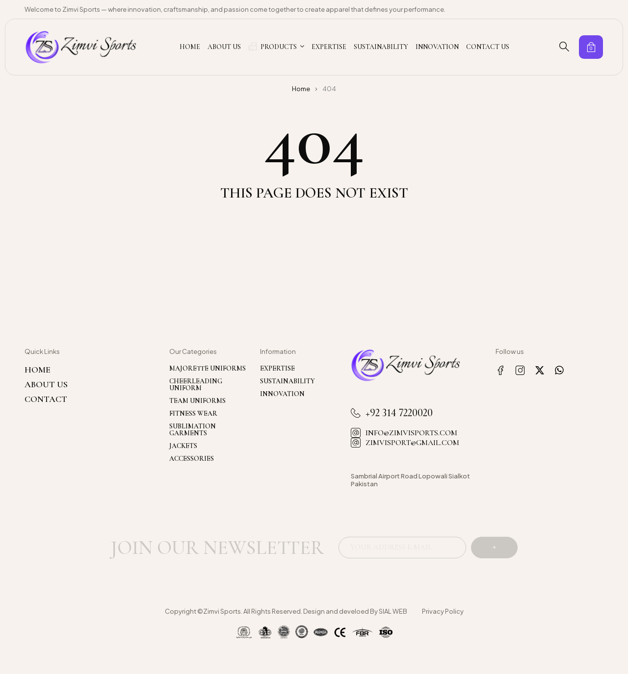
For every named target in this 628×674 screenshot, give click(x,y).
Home (301, 89)
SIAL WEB (393, 612)
